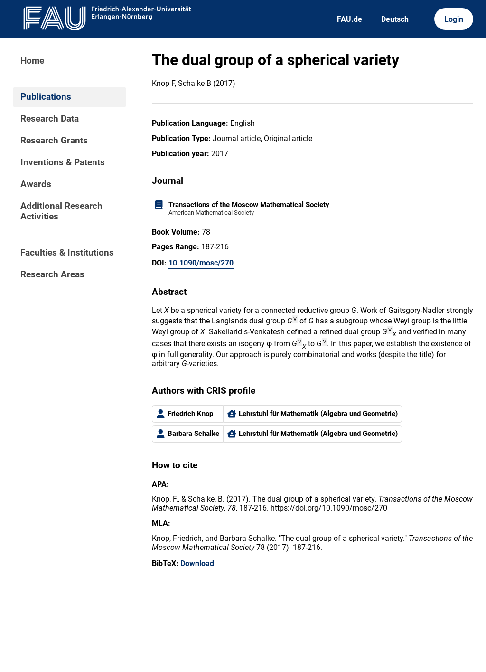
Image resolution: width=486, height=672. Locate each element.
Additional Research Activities (61, 211)
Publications (45, 97)
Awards (35, 184)
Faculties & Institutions (67, 252)
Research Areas (52, 274)
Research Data (49, 119)
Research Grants (54, 140)
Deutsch (395, 19)
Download (197, 564)
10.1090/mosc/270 (201, 262)
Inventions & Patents (62, 162)
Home (32, 61)
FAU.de (349, 19)
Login (453, 19)
